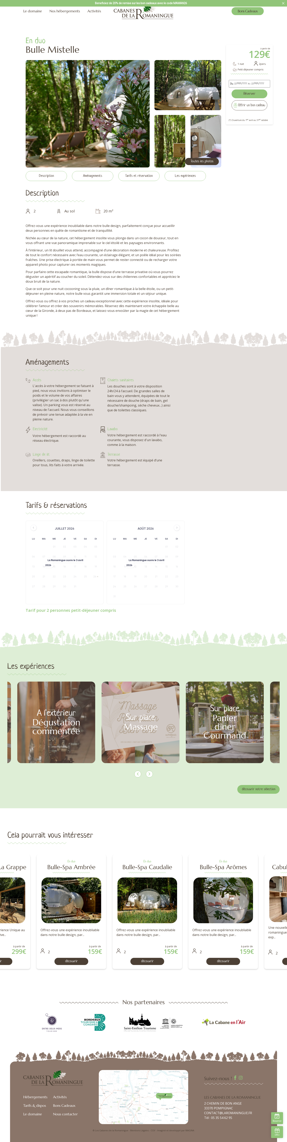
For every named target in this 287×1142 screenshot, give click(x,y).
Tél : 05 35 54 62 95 (218, 1118)
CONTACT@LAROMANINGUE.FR (228, 1113)
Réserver (249, 94)
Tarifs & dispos (34, 1105)
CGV (153, 1130)
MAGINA (189, 1130)
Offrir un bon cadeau (251, 105)
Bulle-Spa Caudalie (236, 867)
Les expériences (185, 176)
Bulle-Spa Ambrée (160, 867)
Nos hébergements (64, 11)
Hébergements (35, 1097)
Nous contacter (65, 1114)
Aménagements (92, 176)
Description (46, 176)
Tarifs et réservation (139, 176)
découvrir (84, 961)
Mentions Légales (139, 1130)
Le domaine (32, 11)
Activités (94, 11)
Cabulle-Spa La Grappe (84, 867)
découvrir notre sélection (258, 789)
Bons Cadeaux (248, 11)
